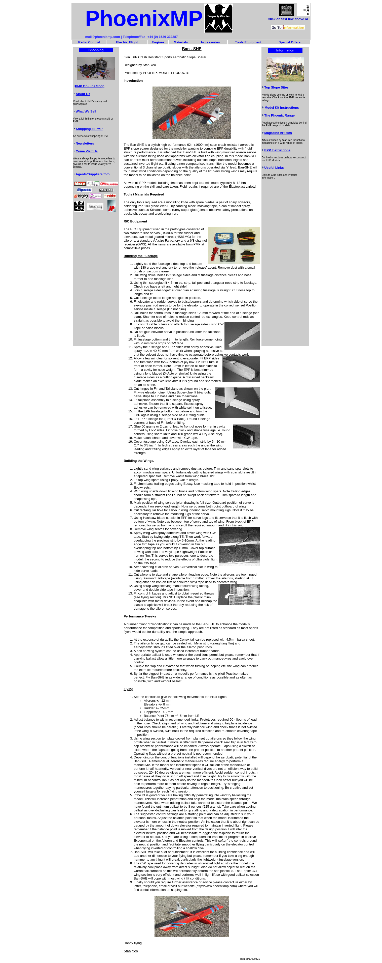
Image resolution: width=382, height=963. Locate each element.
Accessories (210, 42)
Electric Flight (127, 42)
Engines (158, 42)
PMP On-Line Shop (89, 86)
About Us (83, 94)
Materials (181, 42)
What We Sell (86, 111)
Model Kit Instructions (281, 107)
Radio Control (89, 42)
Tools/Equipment (248, 42)
